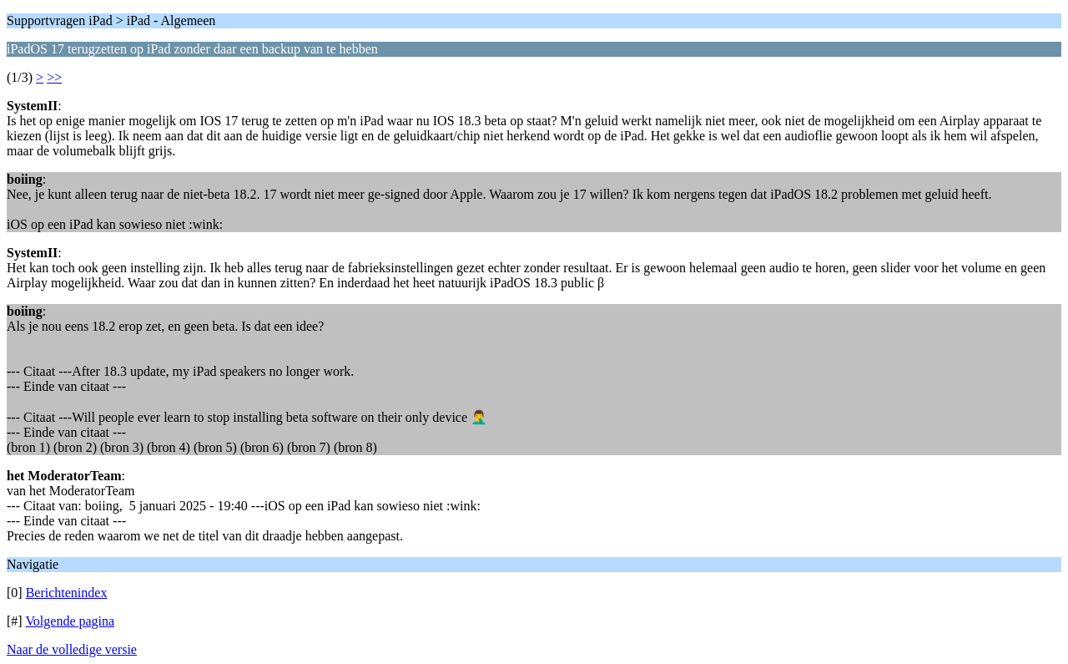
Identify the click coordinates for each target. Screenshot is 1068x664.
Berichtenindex (67, 592)
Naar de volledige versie (72, 649)
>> (54, 77)
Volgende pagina (69, 621)
